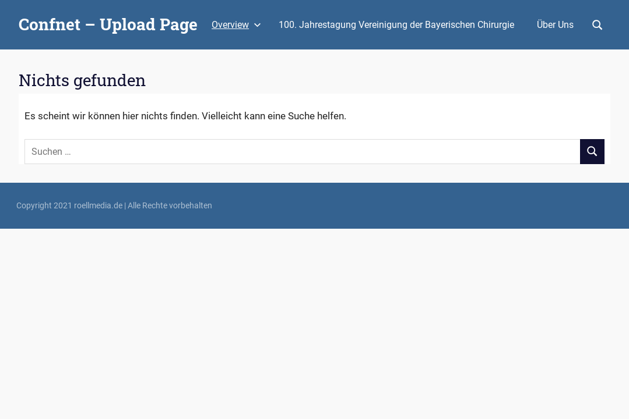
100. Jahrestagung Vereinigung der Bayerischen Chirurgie (396, 24)
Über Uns (555, 24)
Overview (236, 24)
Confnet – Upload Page (108, 24)
